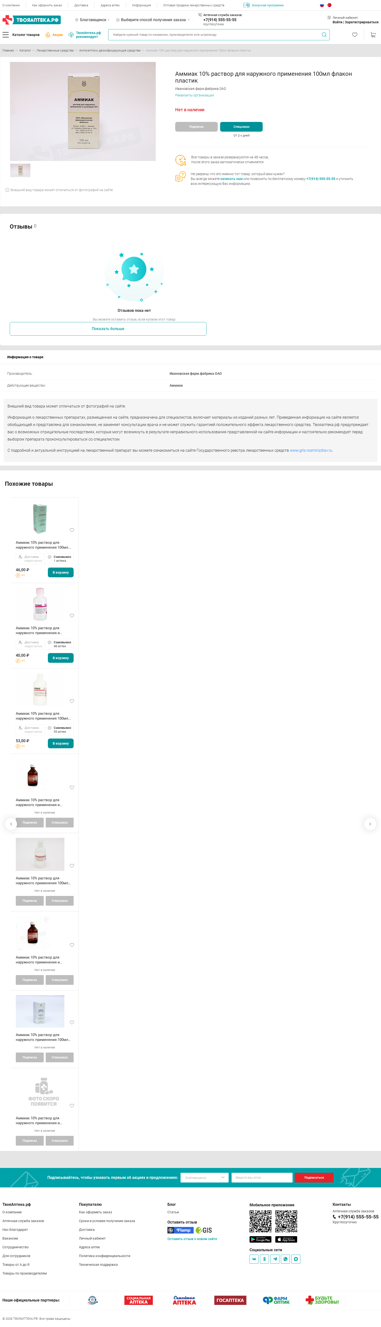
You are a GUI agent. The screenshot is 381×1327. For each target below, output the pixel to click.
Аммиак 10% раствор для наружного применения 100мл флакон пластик (42, 545)
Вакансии (10, 1238)
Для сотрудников (16, 1256)
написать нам (231, 179)
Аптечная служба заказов (23, 1221)
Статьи (173, 1212)
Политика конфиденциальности (104, 1256)
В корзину (61, 572)
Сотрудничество (15, 1247)
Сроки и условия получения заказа (107, 1221)
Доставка (81, 5)
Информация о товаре (25, 357)
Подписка (196, 126)
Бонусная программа (263, 5)
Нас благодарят (15, 1230)
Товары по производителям (24, 1273)
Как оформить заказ (47, 5)
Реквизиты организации (194, 95)
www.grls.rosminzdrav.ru (311, 450)
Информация (141, 5)
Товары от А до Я (15, 1265)
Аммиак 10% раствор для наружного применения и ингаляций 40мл (38, 630)
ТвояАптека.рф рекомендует (85, 35)
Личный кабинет (92, 1238)
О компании (11, 5)
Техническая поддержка (98, 1265)
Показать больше (108, 328)
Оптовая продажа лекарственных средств (193, 5)
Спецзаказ (242, 126)
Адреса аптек (110, 5)
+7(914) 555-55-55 (219, 19)
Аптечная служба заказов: (222, 15)
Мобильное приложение (272, 1205)
